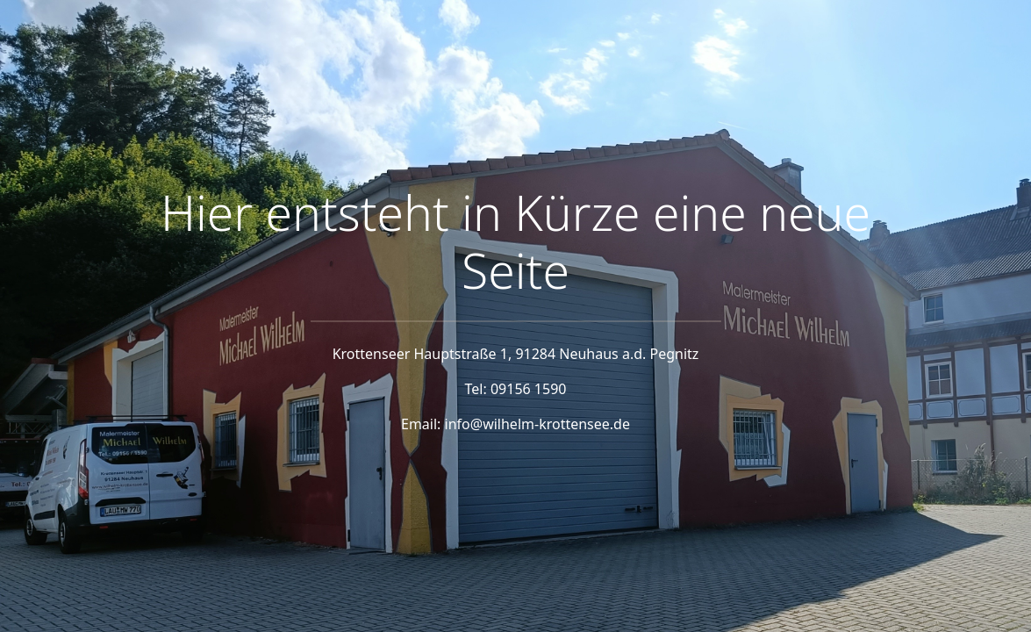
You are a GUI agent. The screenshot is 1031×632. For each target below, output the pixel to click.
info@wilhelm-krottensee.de (537, 424)
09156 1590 (528, 389)
